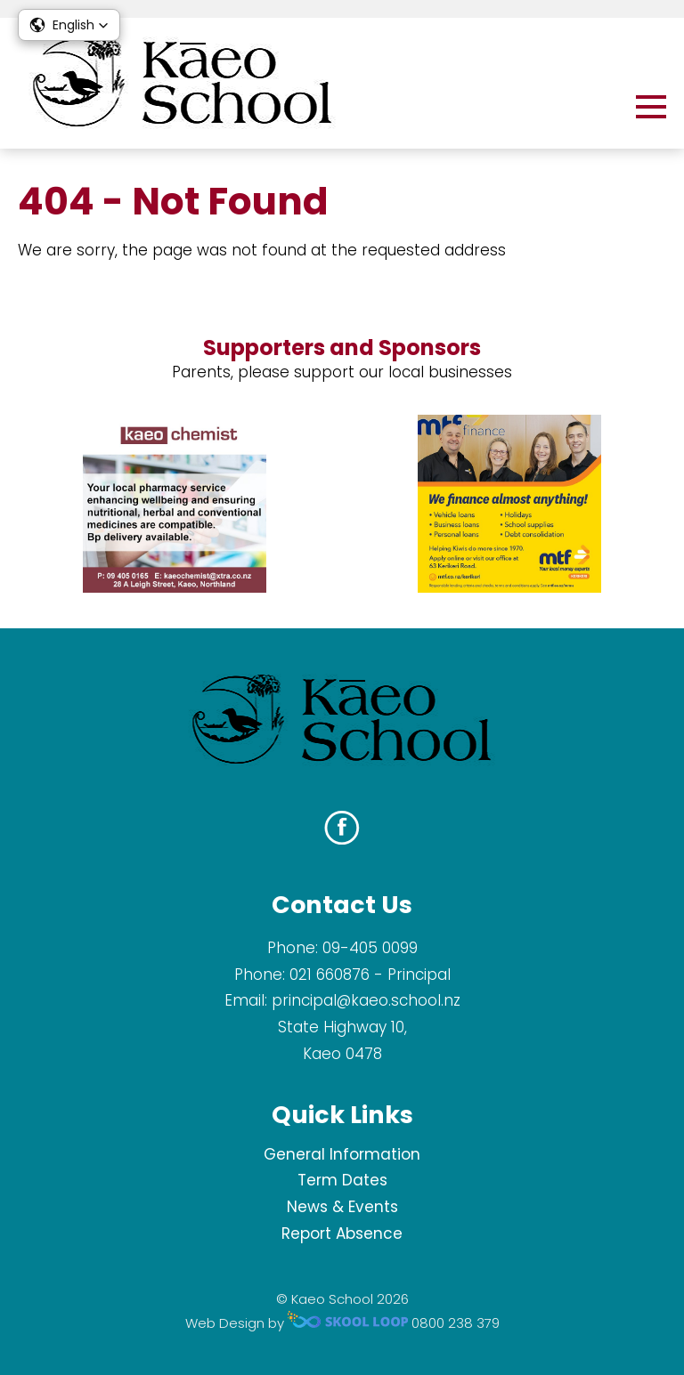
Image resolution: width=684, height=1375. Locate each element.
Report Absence (342, 1233)
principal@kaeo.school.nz (366, 1000)
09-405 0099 (370, 947)
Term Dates (342, 1180)
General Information (342, 1154)
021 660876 (329, 974)
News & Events (342, 1206)
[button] (69, 25)
